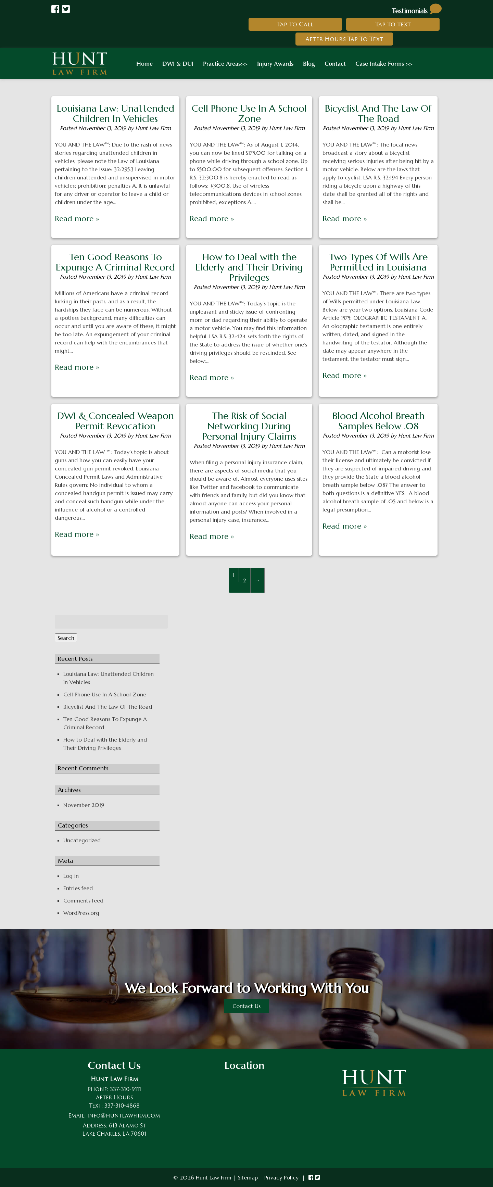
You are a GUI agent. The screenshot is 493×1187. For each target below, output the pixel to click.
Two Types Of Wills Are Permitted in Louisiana (378, 262)
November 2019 (83, 804)
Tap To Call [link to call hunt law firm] (295, 24)
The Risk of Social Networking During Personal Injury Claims (249, 426)
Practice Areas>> (225, 63)
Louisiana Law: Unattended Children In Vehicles (115, 113)
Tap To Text (393, 24)
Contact (335, 63)
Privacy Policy (281, 1177)
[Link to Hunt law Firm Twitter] (66, 9)
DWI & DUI (177, 63)
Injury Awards (275, 63)
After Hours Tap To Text (344, 38)
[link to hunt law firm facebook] (310, 1177)
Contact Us (246, 1005)
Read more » (77, 218)
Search (66, 637)
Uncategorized (82, 840)
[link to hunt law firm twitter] (317, 1177)
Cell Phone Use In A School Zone (249, 113)
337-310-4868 (122, 1105)
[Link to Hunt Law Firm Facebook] (55, 9)
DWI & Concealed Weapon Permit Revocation (115, 421)
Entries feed (78, 888)
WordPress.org (81, 912)
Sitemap (248, 1177)
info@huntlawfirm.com (123, 1115)
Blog (309, 63)
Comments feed (83, 900)
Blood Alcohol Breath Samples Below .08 (378, 421)
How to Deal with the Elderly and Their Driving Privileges (249, 267)
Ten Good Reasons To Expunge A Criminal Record (115, 262)
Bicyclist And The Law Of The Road (378, 113)
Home (144, 63)
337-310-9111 (125, 1089)
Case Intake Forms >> (384, 63)
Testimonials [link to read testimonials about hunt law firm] (417, 11)
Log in (71, 875)
